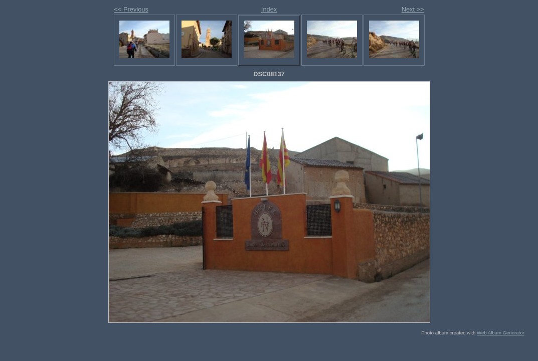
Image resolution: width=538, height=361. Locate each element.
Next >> (413, 9)
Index (269, 9)
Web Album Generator (500, 332)
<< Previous (131, 9)
